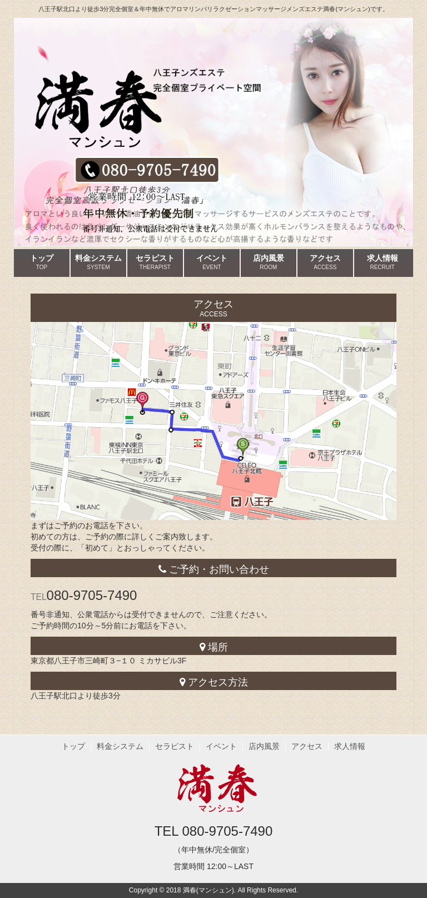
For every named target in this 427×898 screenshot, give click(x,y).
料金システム (98, 262)
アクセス (325, 262)
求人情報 (382, 262)
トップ (41, 262)
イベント (212, 262)
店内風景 (268, 262)
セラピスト (155, 262)
